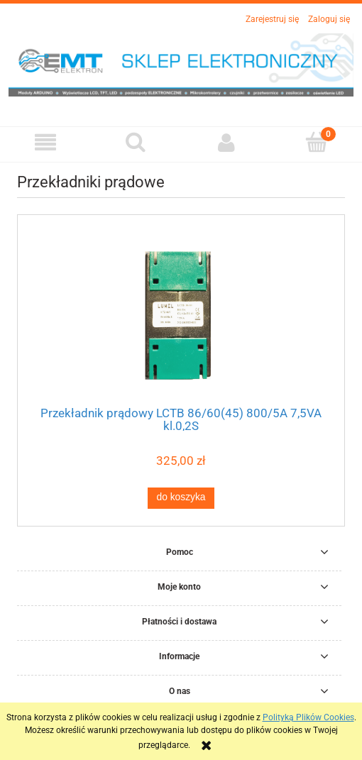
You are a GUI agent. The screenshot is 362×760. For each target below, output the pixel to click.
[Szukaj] (136, 141)
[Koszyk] (317, 141)
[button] (45, 142)
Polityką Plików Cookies (308, 717)
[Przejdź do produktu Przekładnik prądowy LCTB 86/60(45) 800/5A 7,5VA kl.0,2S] (181, 315)
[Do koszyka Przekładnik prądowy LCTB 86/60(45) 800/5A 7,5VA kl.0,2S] (181, 498)
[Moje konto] (226, 142)
